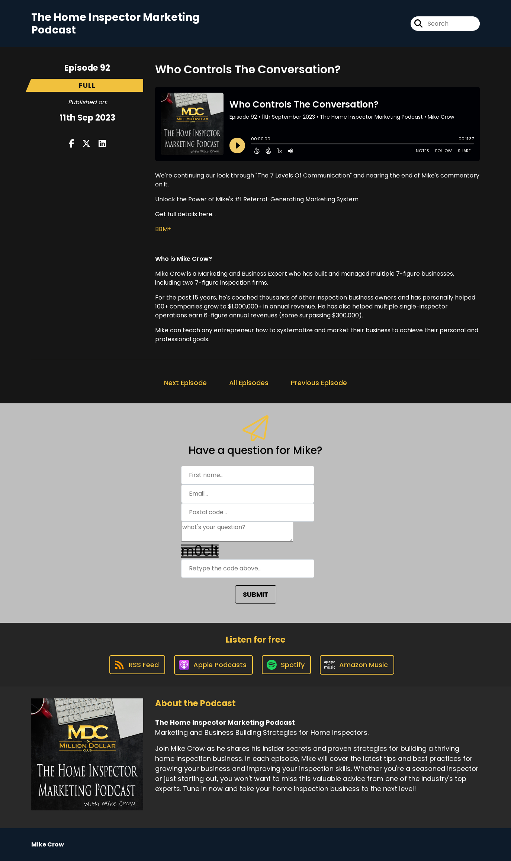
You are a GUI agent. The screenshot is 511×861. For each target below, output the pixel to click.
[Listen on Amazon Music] (357, 665)
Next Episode (185, 382)
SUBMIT (256, 594)
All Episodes (249, 382)
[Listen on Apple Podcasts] (213, 665)
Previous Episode (319, 382)
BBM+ (163, 229)
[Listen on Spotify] (286, 664)
